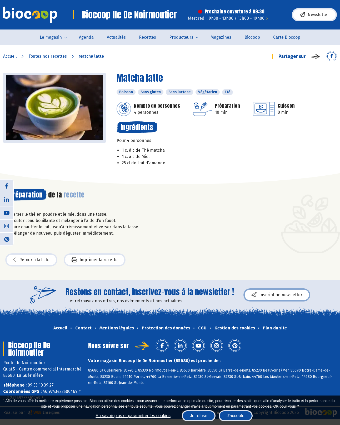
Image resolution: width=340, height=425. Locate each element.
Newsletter (314, 14)
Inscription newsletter (276, 295)
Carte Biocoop (286, 37)
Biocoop (252, 37)
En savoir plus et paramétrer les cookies (133, 415)
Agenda (86, 37)
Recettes (147, 37)
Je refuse (198, 415)
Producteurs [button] (181, 37)
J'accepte (235, 415)
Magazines (221, 37)
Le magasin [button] (51, 37)
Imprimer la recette (95, 260)
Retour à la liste (31, 260)
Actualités (116, 37)
